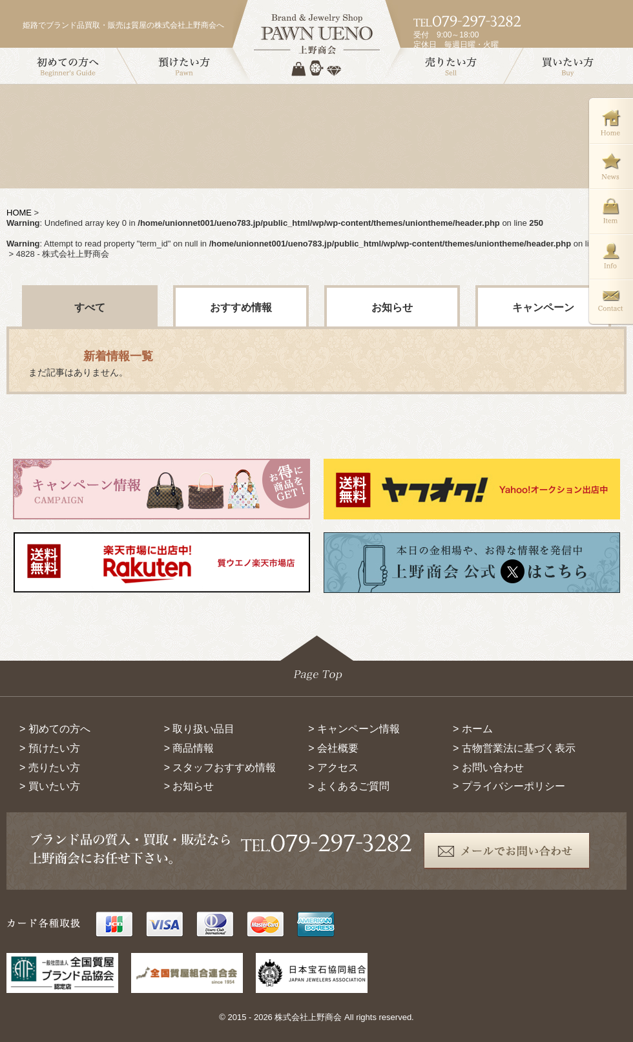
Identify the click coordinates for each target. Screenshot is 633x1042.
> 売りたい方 (49, 767)
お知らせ (392, 307)
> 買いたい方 (49, 786)
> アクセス (333, 767)
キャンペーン (543, 307)
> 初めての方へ (54, 728)
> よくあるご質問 (348, 786)
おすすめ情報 (241, 307)
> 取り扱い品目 (199, 728)
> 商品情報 (189, 748)
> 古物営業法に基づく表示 (514, 748)
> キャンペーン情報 (354, 728)
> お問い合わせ (488, 767)
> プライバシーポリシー (509, 786)
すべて (89, 307)
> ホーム (473, 728)
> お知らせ (189, 786)
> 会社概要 (333, 748)
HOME (19, 212)
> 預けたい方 (49, 748)
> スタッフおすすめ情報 (220, 767)
